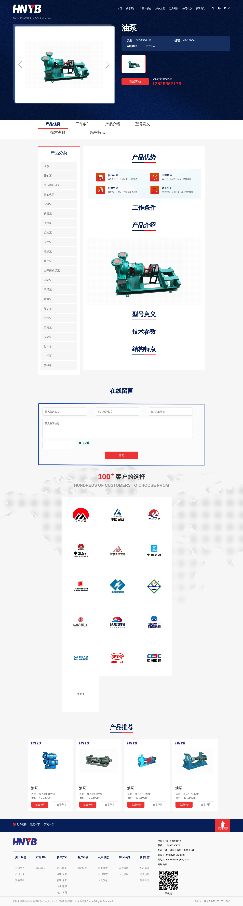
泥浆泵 (48, 232)
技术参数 (57, 132)
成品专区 (40, 868)
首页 (119, 8)
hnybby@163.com (175, 855)
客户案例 (173, 8)
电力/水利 (62, 892)
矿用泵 (48, 327)
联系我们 (200, 8)
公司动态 (187, 8)
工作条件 (82, 124)
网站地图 (162, 864)
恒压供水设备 (52, 185)
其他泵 (48, 175)
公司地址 (144, 868)
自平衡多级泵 (52, 270)
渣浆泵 (48, 251)
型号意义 (142, 124)
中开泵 (48, 355)
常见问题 (103, 880)
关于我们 (131, 8)
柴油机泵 (49, 194)
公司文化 (20, 874)
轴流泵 (48, 213)
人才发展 (123, 874)
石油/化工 (62, 880)
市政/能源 (62, 886)
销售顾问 (144, 874)
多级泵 (48, 365)
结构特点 (97, 132)
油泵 (49, 18)
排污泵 (48, 318)
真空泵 (48, 260)
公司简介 (20, 868)
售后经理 (144, 880)
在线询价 (135, 81)
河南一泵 (49, 824)
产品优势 (53, 124)
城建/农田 (62, 874)
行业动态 (103, 868)
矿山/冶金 (62, 868)
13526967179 (166, 83)
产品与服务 (145, 8)
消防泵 (48, 223)
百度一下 (35, 824)
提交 (121, 455)
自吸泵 (48, 280)
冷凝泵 (48, 336)
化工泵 (48, 346)
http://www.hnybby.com (177, 859)
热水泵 (48, 308)
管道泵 (48, 298)
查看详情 (61, 804)
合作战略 (123, 868)
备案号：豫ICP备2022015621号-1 (212, 901)
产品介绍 (112, 124)
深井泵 (48, 242)
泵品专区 (39, 18)
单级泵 (48, 289)
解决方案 (160, 8)
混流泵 (48, 204)
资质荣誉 (20, 880)
